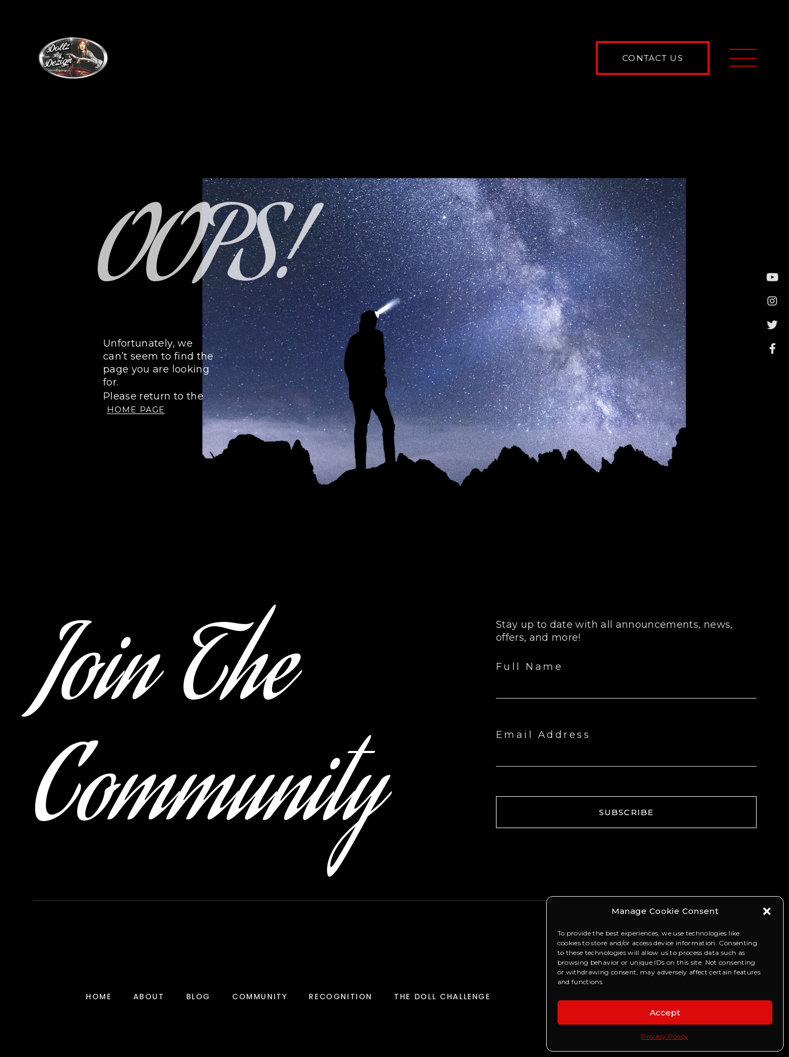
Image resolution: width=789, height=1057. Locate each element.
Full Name (529, 667)
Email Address (543, 735)
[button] (766, 911)
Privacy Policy (664, 1036)
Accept (665, 1012)
